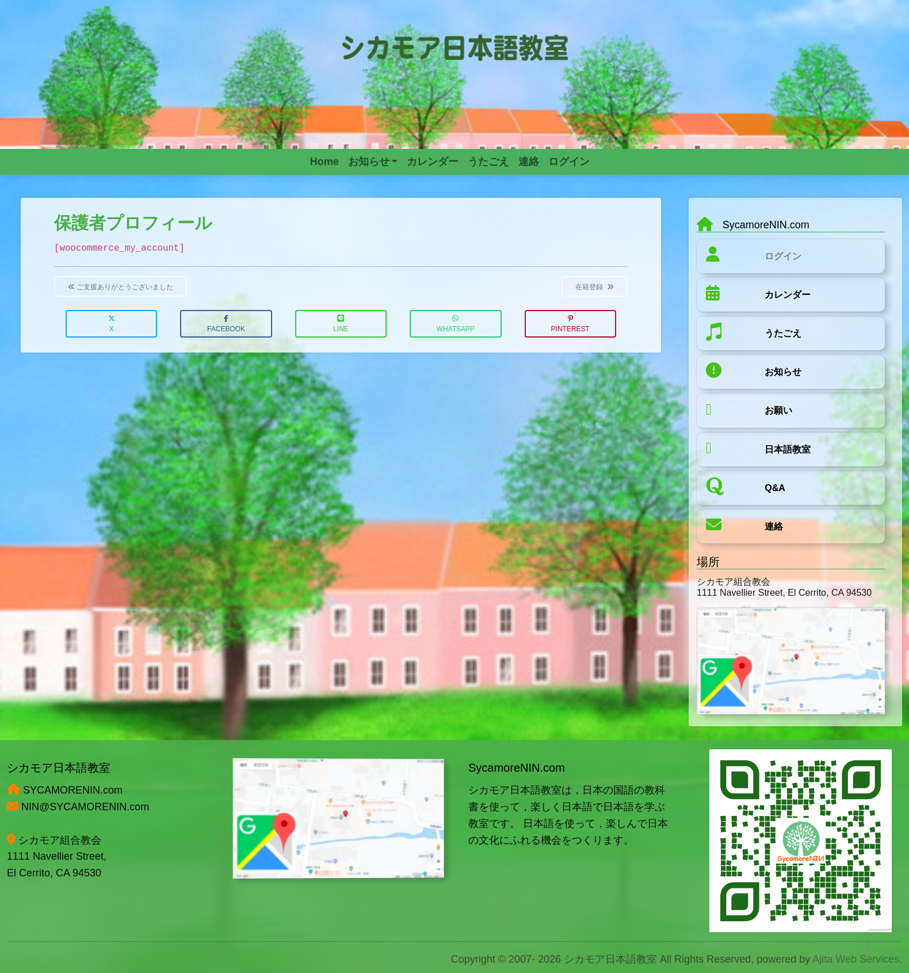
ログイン (783, 256)
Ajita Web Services (855, 959)
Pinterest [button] (570, 324)
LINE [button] (341, 324)
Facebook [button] (226, 324)
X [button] (111, 324)
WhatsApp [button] (456, 324)
